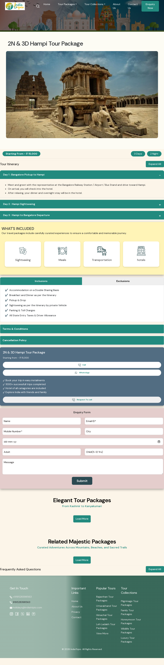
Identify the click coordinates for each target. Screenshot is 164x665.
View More (102, 633)
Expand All (155, 164)
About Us (116, 6)
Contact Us (133, 6)
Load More (82, 518)
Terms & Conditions (15, 329)
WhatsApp (82, 372)
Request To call (82, 399)
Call (82, 365)
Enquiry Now (150, 6)
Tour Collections (94, 4)
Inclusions (41, 281)
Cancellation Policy (15, 340)
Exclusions (123, 281)
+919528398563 (22, 596)
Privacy (76, 612)
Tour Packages (67, 4)
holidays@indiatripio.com (27, 607)
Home (48, 4)
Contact (76, 617)
